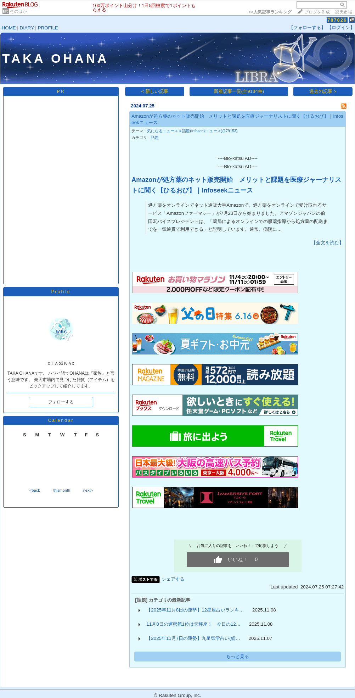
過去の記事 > (323, 91)
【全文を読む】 (327, 242)
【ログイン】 (341, 27)
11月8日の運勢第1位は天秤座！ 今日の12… (193, 624)
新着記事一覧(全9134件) (239, 91)
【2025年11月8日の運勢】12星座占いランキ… (195, 610)
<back (34, 490)
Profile (61, 291)
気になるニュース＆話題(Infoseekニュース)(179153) (192, 131)
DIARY (27, 27)
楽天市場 (343, 12)
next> (88, 490)
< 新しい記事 (155, 91)
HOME (9, 27)
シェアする (173, 579)
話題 (155, 137)
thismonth (61, 490)
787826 (337, 20)
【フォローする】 (307, 27)
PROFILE (48, 27)
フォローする (61, 402)
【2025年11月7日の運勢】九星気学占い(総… (193, 638)
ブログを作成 (317, 12)
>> (270, 12)
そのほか (18, 11)
